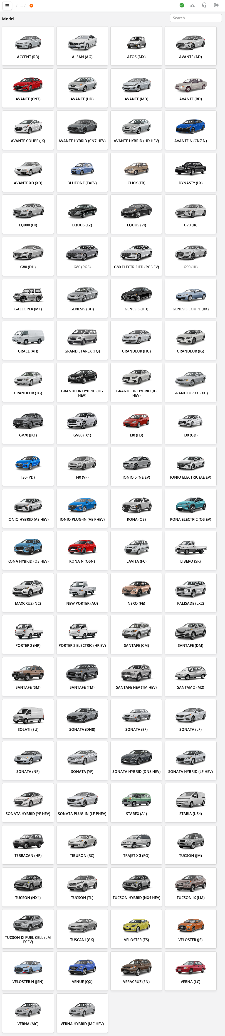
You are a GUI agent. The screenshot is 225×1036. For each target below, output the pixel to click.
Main (23, 5)
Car (40, 5)
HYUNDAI (58, 5)
